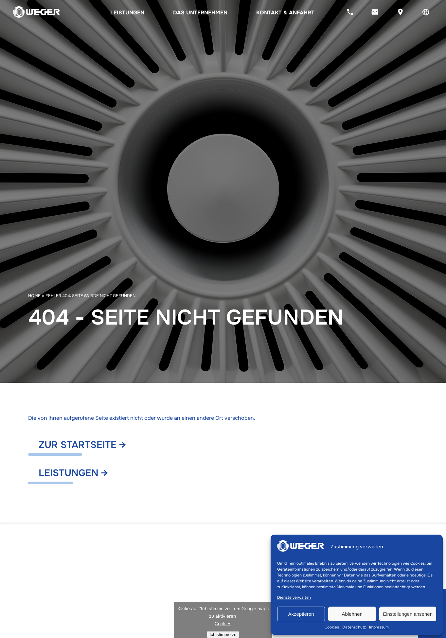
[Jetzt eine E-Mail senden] (374, 12)
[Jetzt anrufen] (350, 12)
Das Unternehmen (200, 12)
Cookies (332, 627)
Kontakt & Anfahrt (285, 12)
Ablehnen (352, 614)
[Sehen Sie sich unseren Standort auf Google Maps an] (400, 13)
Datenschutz (354, 627)
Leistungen (127, 12)
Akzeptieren (301, 614)
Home (34, 295)
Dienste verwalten (294, 597)
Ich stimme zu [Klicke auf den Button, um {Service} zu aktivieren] (222, 634)
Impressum (379, 627)
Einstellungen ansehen (408, 614)
